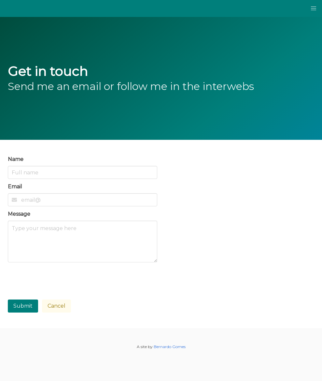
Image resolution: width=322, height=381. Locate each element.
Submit (23, 306)
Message (19, 214)
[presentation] (57, 279)
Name (15, 159)
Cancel (56, 306)
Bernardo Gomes (170, 346)
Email (15, 186)
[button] (313, 8)
